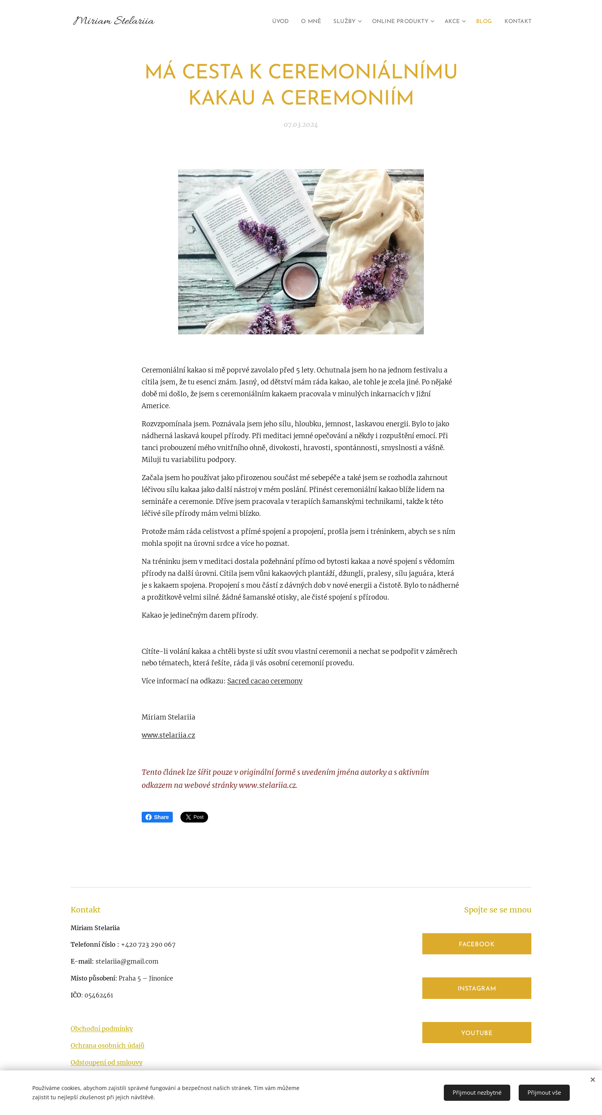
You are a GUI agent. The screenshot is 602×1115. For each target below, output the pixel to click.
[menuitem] (264, 22)
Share (157, 817)
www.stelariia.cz (168, 735)
